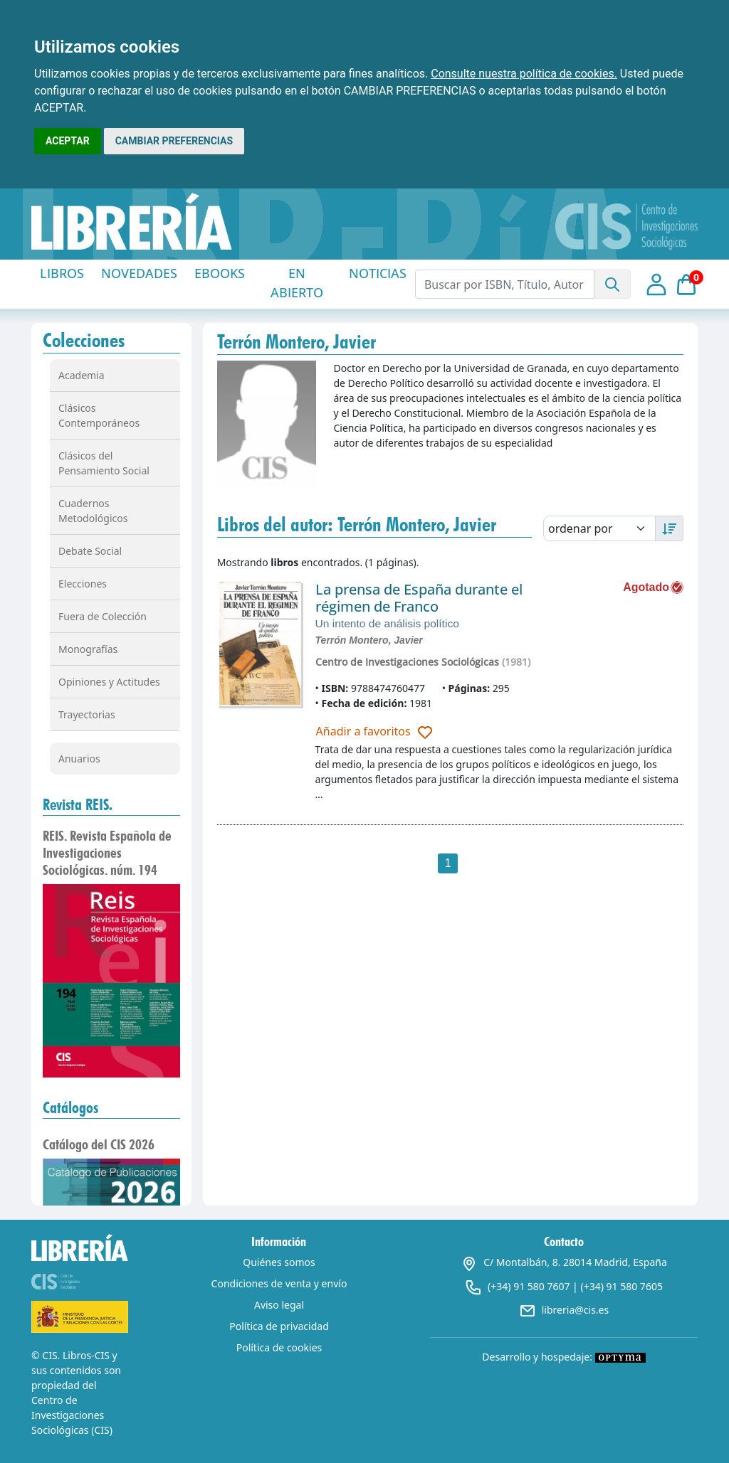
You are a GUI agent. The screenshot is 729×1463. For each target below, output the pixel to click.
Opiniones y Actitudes (109, 681)
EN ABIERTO (297, 283)
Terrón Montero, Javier (369, 640)
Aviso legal (279, 1305)
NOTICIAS (378, 273)
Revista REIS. (77, 804)
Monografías (87, 649)
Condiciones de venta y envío (279, 1283)
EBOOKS (219, 273)
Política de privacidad (279, 1326)
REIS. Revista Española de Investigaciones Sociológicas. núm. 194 (107, 852)
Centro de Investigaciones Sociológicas (407, 662)
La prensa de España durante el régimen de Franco (419, 598)
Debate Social (90, 551)
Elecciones (82, 583)
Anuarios (79, 758)
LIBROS (62, 273)
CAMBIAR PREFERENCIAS (174, 141)
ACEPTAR (68, 141)
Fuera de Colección (102, 616)
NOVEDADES (139, 273)
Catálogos (70, 1107)
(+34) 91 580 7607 (529, 1286)
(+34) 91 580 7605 (621, 1286)
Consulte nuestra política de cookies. (524, 73)
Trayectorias (86, 714)
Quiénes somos (279, 1262)
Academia (81, 375)
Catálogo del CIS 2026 (98, 1144)
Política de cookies (279, 1347)
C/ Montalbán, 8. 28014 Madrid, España (564, 1262)
